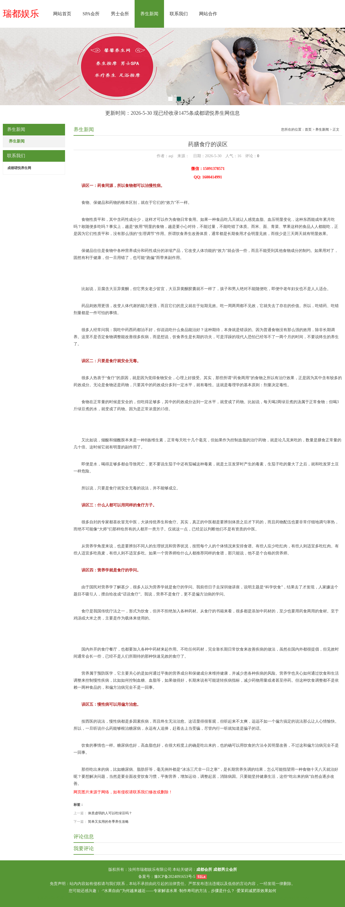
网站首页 (62, 13)
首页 (308, 129)
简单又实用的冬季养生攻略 (108, 822)
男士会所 (120, 13)
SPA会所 (91, 13)
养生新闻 (149, 13)
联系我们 (179, 13)
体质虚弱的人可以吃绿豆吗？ (110, 813)
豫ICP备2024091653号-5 (174, 876)
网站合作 (208, 13)
